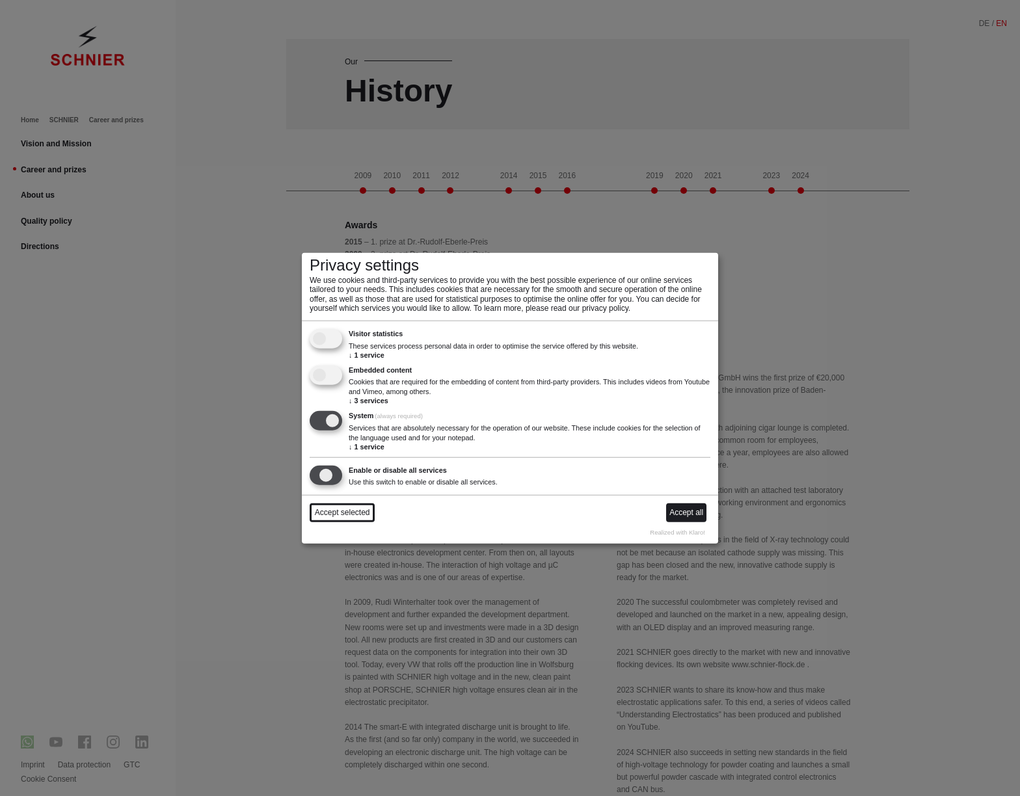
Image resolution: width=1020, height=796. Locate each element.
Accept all (686, 512)
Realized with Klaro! (677, 532)
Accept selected (342, 512)
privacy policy (605, 308)
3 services (368, 401)
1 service (366, 355)
